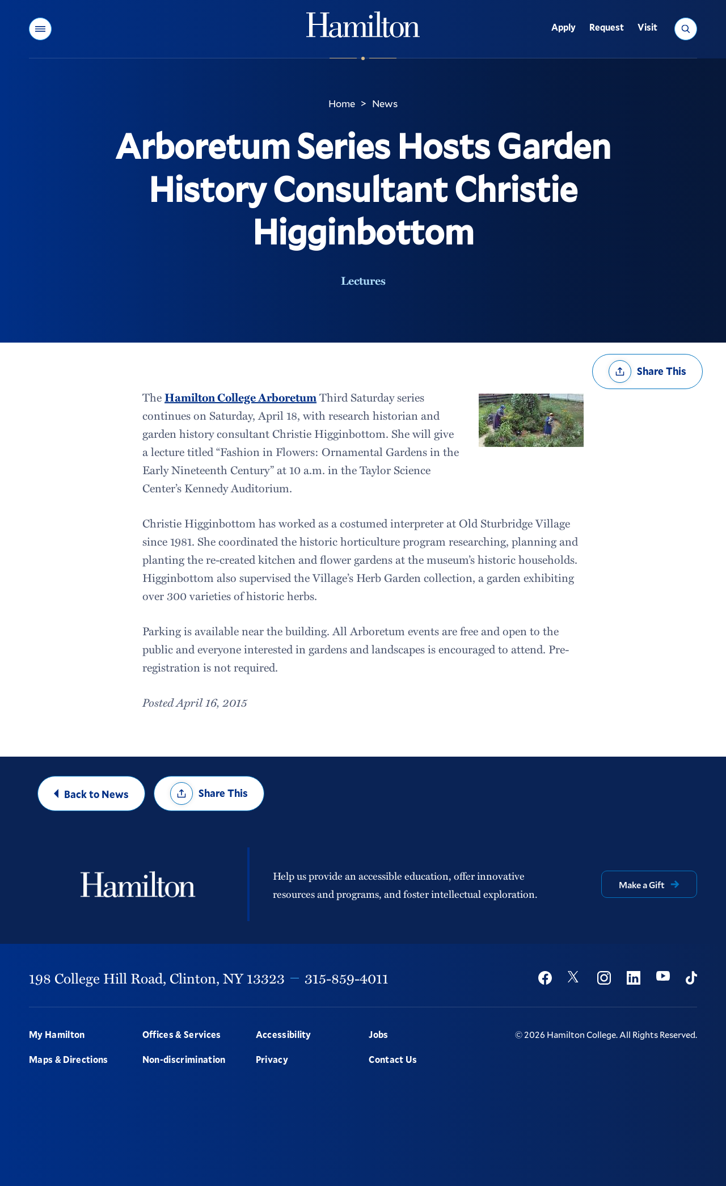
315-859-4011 (347, 978)
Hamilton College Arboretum (240, 397)
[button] (40, 29)
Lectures (363, 280)
